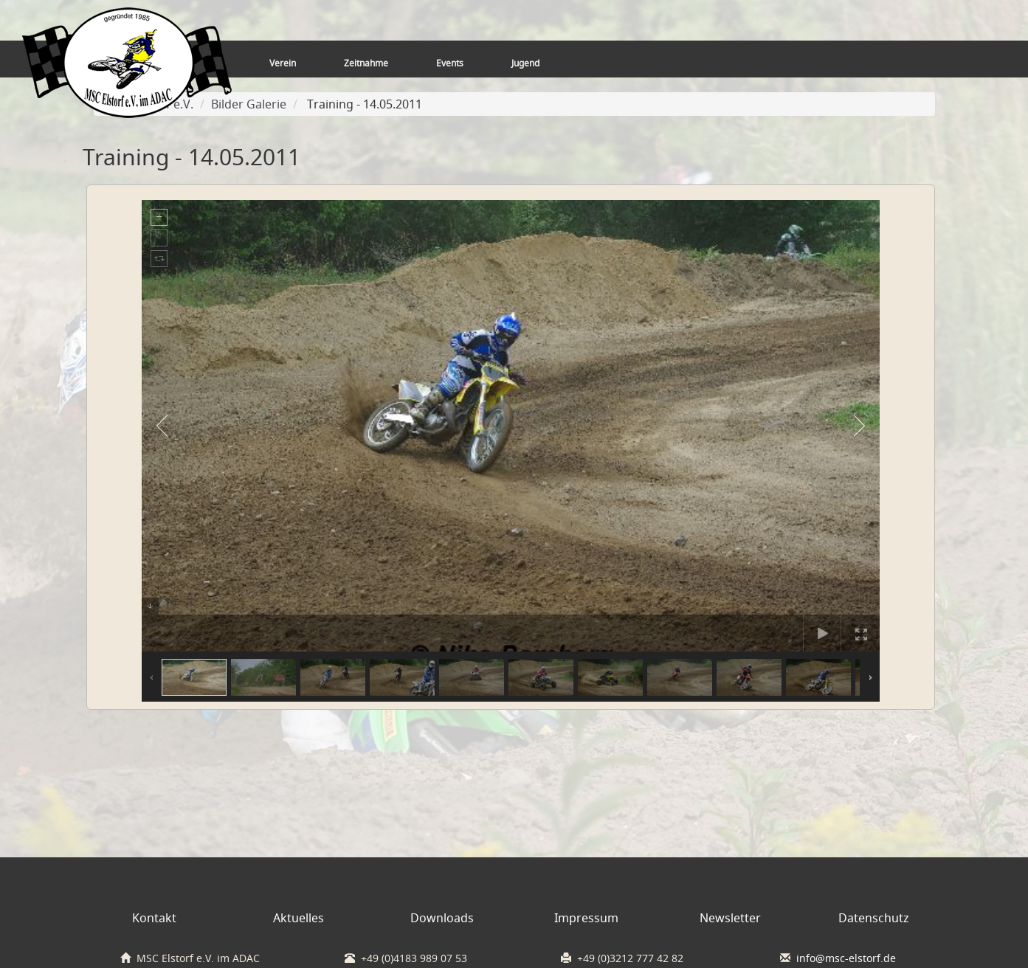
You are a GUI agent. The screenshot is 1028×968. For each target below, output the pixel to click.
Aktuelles (298, 918)
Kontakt (154, 918)
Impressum (586, 918)
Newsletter (730, 918)
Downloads (442, 918)
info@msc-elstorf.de (846, 958)
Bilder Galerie (248, 104)
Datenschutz (873, 918)
